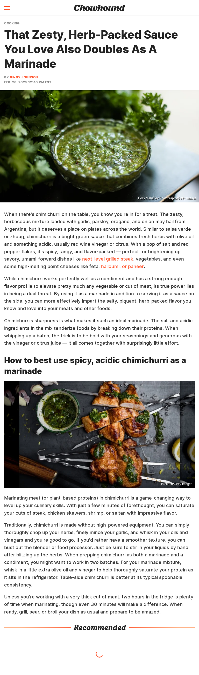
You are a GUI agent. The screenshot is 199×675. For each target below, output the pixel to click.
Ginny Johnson (24, 77)
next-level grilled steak (107, 259)
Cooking (12, 23)
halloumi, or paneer (122, 266)
